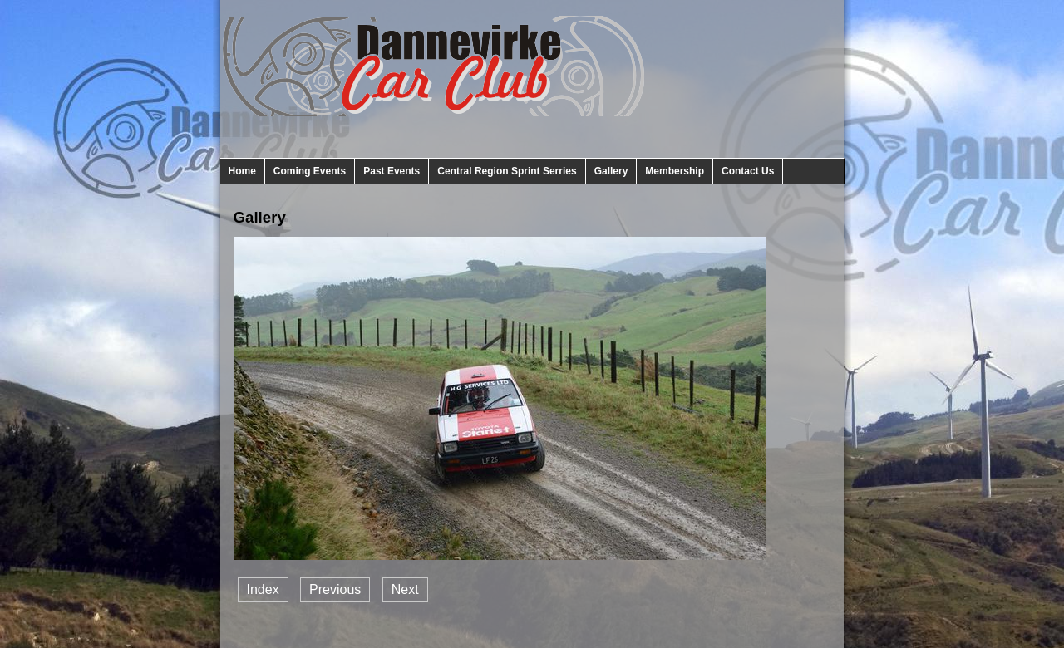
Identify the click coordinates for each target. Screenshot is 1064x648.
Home (242, 171)
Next (405, 589)
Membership (674, 171)
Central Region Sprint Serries (506, 171)
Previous (335, 589)
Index (263, 589)
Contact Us (748, 171)
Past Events (391, 171)
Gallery (611, 171)
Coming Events (309, 171)
